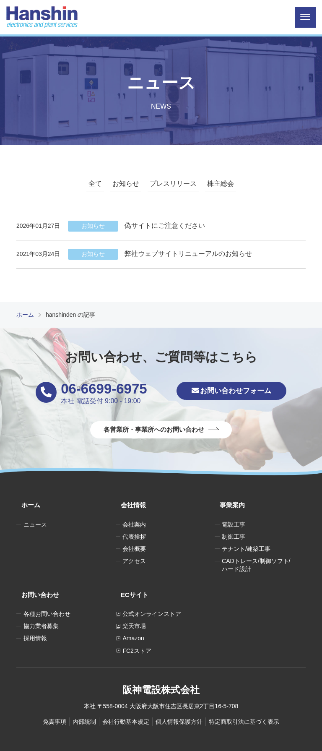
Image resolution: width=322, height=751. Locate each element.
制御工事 (233, 527)
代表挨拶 (134, 527)
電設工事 (233, 515)
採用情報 (35, 620)
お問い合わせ (36, 581)
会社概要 (134, 540)
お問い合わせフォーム (231, 392)
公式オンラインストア (151, 595)
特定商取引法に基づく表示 (244, 703)
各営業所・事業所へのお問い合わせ (154, 430)
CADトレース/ (256, 557)
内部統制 (84, 703)
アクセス (134, 552)
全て (95, 183)
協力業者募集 (41, 607)
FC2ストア (136, 632)
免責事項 (54, 703)
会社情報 (129, 501)
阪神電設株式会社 (161, 669)
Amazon (133, 620)
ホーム (26, 501)
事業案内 (228, 501)
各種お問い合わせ (46, 595)
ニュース (35, 515)
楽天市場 (134, 607)
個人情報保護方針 (179, 703)
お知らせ (125, 183)
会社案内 (134, 515)
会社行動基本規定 (125, 703)
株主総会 (220, 183)
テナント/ (246, 541)
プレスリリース (173, 183)
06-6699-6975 (95, 389)
